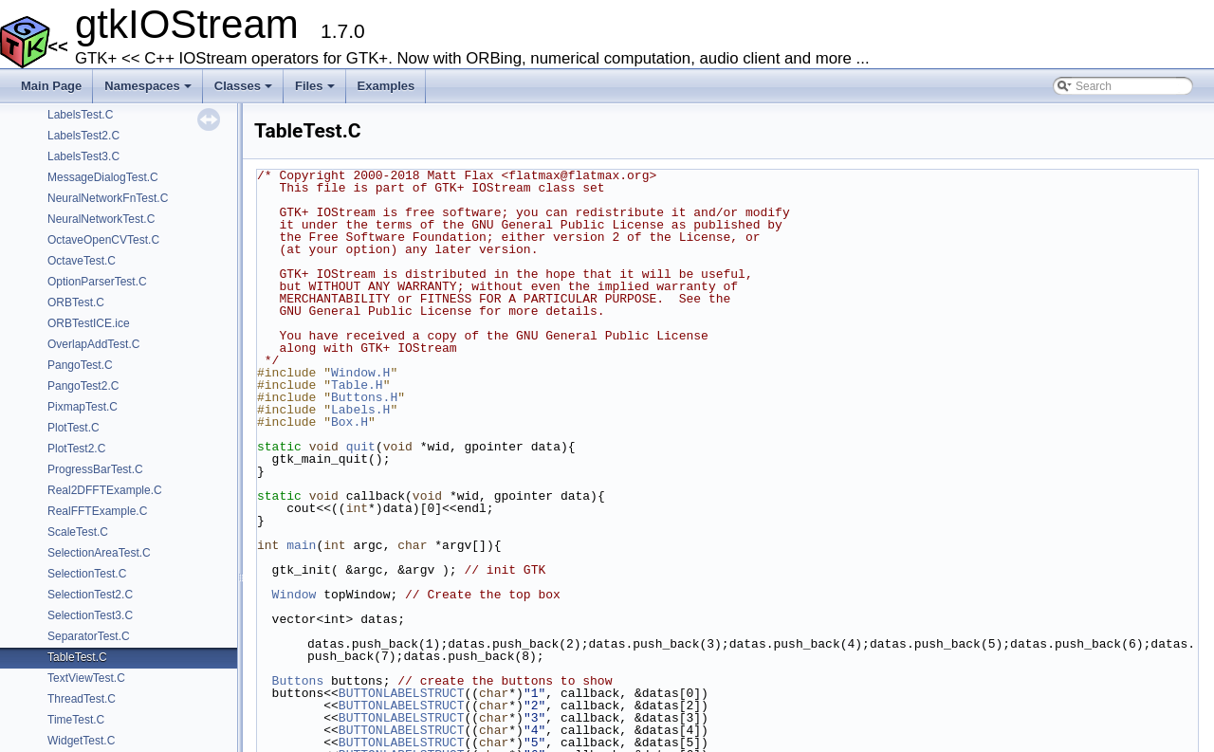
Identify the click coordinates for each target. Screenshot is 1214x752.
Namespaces (149, 91)
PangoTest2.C (83, 386)
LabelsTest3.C (83, 156)
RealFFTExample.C (97, 511)
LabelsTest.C (80, 114)
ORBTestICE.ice (88, 323)
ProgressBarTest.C (95, 469)
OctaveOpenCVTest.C (103, 240)
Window (294, 594)
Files (316, 91)
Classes (244, 91)
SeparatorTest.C (88, 636)
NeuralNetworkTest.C (101, 219)
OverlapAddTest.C (93, 344)
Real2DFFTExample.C (104, 490)
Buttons (298, 680)
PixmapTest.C (82, 406)
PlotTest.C (73, 427)
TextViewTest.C (86, 678)
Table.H (357, 385)
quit (361, 446)
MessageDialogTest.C (102, 177)
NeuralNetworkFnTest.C (107, 198)
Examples (386, 86)
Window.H (360, 372)
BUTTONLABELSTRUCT (402, 693)
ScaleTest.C (77, 532)
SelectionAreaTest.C (99, 552)
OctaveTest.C (81, 260)
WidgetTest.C (81, 740)
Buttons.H (364, 397)
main (301, 545)
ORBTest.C (75, 302)
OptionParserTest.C (97, 281)
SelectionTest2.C (90, 594)
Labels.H (360, 409)
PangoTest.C (80, 365)
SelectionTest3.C (90, 615)
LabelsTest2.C (83, 135)
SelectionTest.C (86, 573)
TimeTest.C (75, 719)
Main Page (51, 86)
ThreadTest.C (81, 699)
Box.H (349, 422)
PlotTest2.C (76, 448)
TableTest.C (77, 657)
